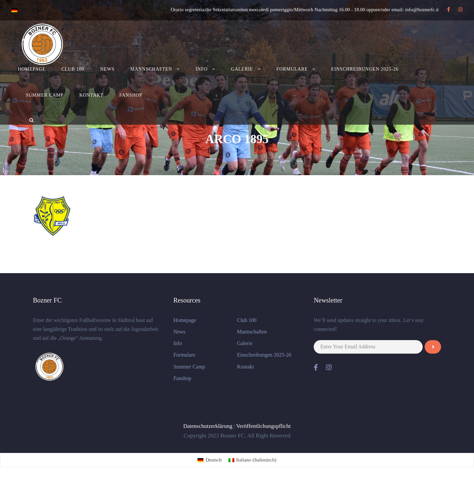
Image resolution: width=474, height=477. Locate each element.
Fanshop (130, 95)
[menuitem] (209, 460)
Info (202, 69)
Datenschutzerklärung (207, 426)
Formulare (292, 69)
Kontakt (91, 95)
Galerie (242, 69)
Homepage (32, 69)
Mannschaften (151, 69)
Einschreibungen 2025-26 (365, 69)
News (107, 69)
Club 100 (73, 69)
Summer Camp (45, 95)
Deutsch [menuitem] (213, 459)
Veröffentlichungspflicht (263, 426)
